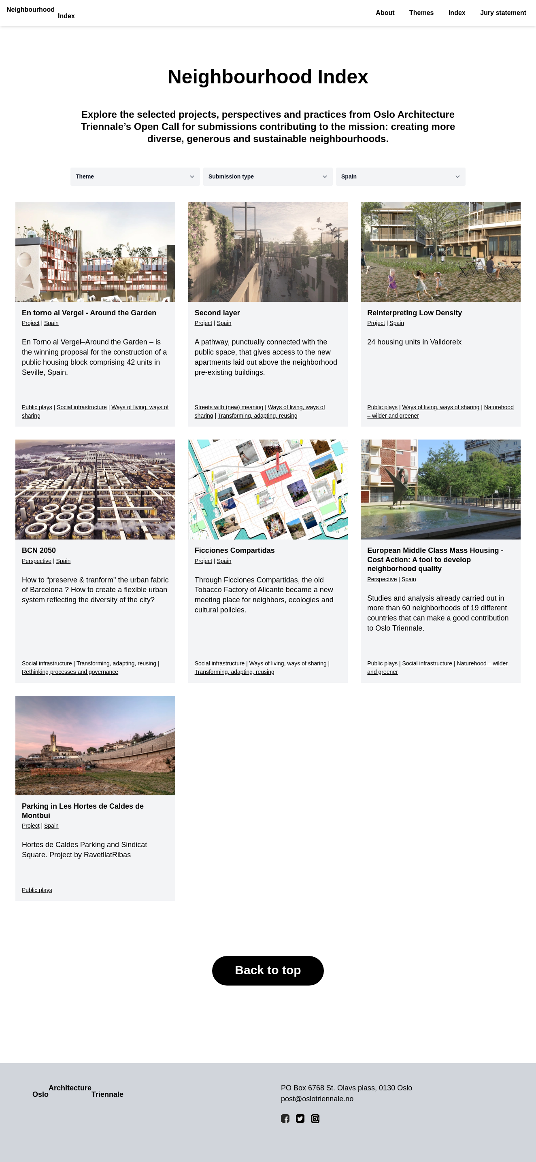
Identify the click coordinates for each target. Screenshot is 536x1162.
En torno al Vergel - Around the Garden (89, 313)
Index (457, 12)
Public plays (37, 407)
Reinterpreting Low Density (414, 313)
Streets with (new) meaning (229, 407)
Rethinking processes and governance (70, 672)
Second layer (217, 313)
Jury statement (503, 12)
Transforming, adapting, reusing (258, 415)
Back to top (268, 970)
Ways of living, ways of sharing (440, 407)
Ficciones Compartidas (235, 550)
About (385, 12)
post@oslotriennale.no (317, 1099)
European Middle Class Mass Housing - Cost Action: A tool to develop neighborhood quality (435, 559)
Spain (51, 323)
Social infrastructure (82, 407)
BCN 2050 (39, 550)
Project (31, 323)
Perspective (36, 561)
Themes (421, 12)
